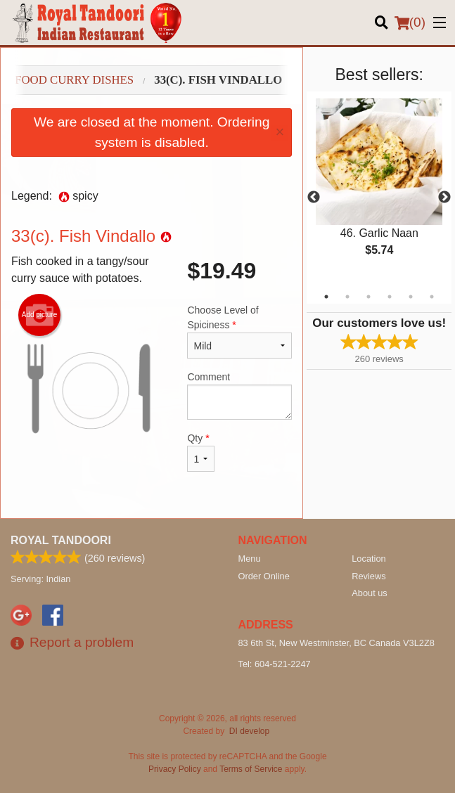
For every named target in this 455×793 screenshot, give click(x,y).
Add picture (40, 315)
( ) (410, 22)
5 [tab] (411, 297)
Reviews (368, 576)
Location (368, 558)
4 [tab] (390, 297)
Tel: (274, 664)
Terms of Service (250, 769)
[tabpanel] (379, 189)
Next (444, 198)
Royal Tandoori (61, 540)
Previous (314, 198)
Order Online (264, 576)
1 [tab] (326, 297)
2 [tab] (347, 297)
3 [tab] (368, 297)
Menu (249, 558)
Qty (200, 452)
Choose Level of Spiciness (239, 331)
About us (369, 593)
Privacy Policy (174, 769)
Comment (239, 395)
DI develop (249, 731)
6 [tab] (432, 297)
